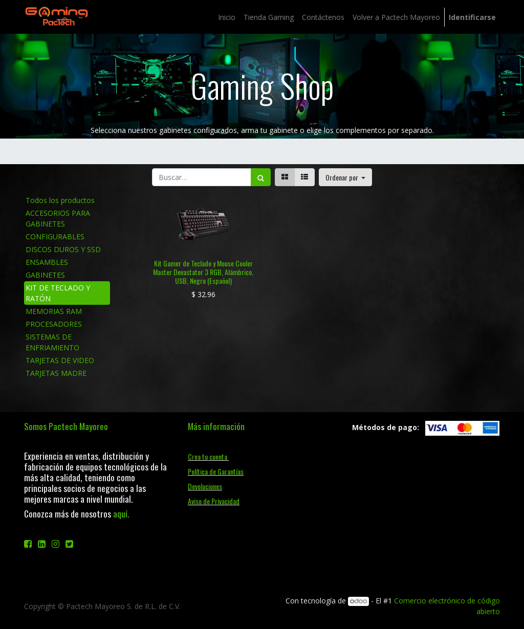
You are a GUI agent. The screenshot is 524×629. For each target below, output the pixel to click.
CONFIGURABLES (55, 236)
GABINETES (45, 275)
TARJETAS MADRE (56, 373)
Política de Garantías (216, 471)
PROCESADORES (54, 324)
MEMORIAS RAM (54, 311)
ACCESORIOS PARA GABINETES (58, 218)
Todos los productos (60, 200)
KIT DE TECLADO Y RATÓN (58, 293)
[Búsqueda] (261, 177)
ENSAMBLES (47, 262)
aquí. (121, 513)
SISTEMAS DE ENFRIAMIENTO (52, 342)
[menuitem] (226, 17)
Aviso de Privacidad (213, 501)
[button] (346, 177)
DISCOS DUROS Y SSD (63, 249)
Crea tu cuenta (208, 456)
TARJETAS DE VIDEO (60, 360)
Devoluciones (205, 486)
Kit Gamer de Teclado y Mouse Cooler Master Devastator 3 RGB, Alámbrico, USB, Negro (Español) (203, 272)
